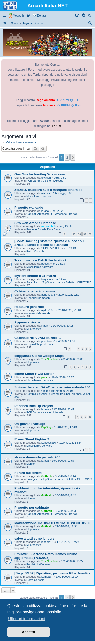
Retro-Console (35, 251)
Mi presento (33, 328)
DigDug (46, 427)
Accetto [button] (28, 632)
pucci (45, 377)
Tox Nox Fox (49, 359)
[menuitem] (28, 15)
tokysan (46, 177)
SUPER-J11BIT (51, 248)
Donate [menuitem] (41, 15)
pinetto (45, 341)
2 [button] (67, 157)
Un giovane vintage (29, 424)
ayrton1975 (48, 294)
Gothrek (46, 476)
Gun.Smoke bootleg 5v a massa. (40, 174)
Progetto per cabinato (31, 507)
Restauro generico (29, 307)
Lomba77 (47, 576)
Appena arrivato (27, 322)
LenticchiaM (48, 442)
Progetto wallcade (28, 207)
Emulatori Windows (38, 564)
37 (84, 234)
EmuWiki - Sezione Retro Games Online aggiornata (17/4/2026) (45, 556)
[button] (72, 157)
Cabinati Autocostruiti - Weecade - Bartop (52, 213)
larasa (45, 210)
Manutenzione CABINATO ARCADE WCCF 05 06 (52, 523)
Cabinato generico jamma (34, 291)
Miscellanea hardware (39, 196)
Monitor (31, 463)
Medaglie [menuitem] (18, 15)
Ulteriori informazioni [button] (26, 619)
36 (79, 234)
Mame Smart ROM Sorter (34, 374)
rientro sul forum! (28, 473)
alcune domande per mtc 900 (37, 457)
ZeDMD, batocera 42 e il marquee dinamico (48, 190)
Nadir (44, 325)
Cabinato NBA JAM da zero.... (37, 338)
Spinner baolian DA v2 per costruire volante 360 (52, 387)
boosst (45, 263)
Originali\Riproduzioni (39, 344)
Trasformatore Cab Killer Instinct (40, 260)
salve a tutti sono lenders (34, 538)
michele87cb (49, 193)
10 (90, 416)
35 (74, 234)
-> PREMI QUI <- (67, 100)
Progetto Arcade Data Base (43, 229)
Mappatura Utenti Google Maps (39, 356)
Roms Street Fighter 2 (31, 439)
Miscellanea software (39, 445)
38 (90, 234)
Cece (44, 390)
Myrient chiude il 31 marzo (35, 276)
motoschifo (48, 226)
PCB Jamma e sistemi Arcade (44, 180)
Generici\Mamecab (38, 297)
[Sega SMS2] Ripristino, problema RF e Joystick (52, 573)
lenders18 (47, 541)
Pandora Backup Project (33, 406)
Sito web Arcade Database (35, 223)
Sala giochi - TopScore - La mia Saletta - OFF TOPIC (59, 282)
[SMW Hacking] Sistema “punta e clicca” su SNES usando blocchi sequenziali (49, 243)
